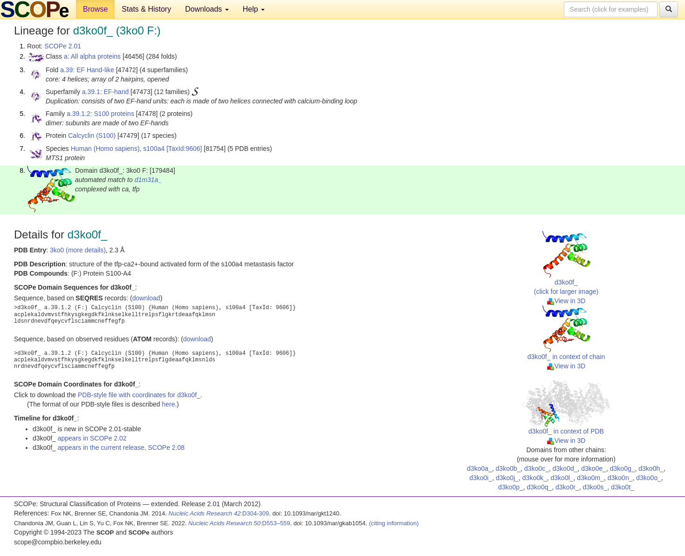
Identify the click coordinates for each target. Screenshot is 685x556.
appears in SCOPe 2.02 (92, 438)
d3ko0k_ (534, 477)
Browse (95, 9)
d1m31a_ (148, 179)
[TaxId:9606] (184, 148)
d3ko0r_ (567, 487)
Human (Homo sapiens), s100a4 (118, 148)
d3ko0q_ (539, 487)
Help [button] (254, 9)
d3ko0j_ (507, 477)
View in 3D (566, 301)
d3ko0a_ (479, 468)
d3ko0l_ (562, 477)
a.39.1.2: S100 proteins (100, 113)
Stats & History (146, 9)
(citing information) (394, 523)
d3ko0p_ (510, 487)
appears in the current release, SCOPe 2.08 (121, 447)
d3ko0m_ (590, 477)
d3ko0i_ (480, 477)
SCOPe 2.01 (62, 46)
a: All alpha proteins (92, 56)
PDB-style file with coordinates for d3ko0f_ (139, 395)
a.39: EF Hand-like (87, 70)
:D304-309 (219, 513)
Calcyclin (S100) (92, 135)
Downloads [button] (207, 9)
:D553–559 (239, 523)
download (146, 298)
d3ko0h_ (651, 468)
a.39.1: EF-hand (105, 91)
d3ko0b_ (508, 468)
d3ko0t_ (622, 487)
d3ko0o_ (648, 477)
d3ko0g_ (622, 468)
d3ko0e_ (593, 468)
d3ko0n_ (620, 477)
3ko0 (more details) (78, 250)
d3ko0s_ (594, 487)
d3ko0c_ (536, 468)
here (168, 404)
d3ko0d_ (565, 468)
